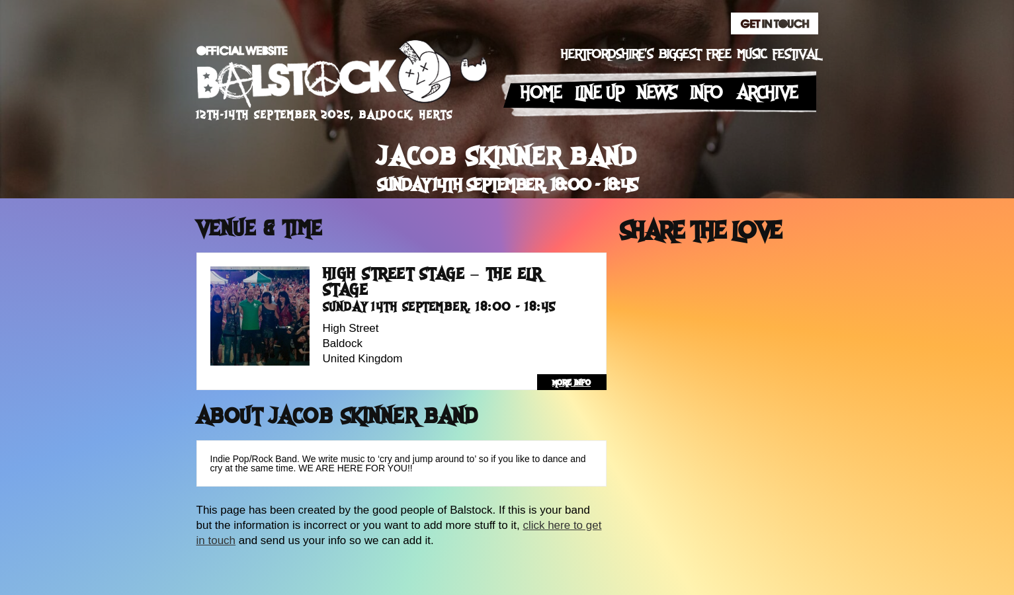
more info (571, 382)
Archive (767, 92)
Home (541, 92)
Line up (599, 92)
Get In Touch (774, 23)
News (657, 92)
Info (707, 92)
